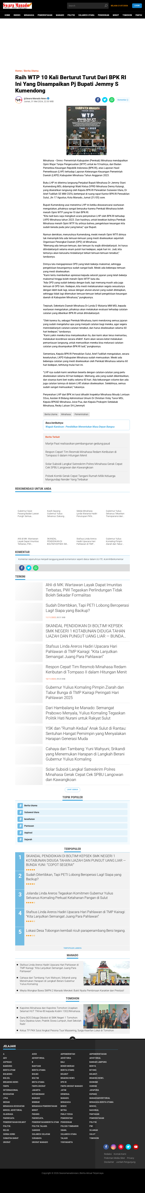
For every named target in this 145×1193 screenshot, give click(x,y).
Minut (116, 15)
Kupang (93, 1094)
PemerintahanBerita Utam (45, 1122)
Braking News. (96, 1078)
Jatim (63, 1090)
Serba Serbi (9, 1134)
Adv (5, 1058)
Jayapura (94, 1090)
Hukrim (93, 1086)
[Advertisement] (72, 42)
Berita (92, 1066)
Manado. (65, 1098)
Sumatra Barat (11, 1138)
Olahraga (8, 1114)
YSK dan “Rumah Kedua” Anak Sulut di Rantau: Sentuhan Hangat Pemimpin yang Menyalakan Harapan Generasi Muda (86, 733)
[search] (88, 6)
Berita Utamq (67, 1070)
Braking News (68, 1078)
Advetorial (95, 1058)
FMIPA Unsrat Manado (72, 1086)
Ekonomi (93, 1082)
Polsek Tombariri (70, 1126)
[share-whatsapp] (111, 99)
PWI (91, 1126)
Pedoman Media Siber (114, 1158)
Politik (71, 15)
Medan (6, 1102)
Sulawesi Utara (86, 15)
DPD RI (64, 1082)
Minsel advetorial (12, 1110)
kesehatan (29, 819)
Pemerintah (67, 1118)
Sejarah (28, 839)
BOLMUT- (93, 1074)
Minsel (93, 1106)
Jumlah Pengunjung (125, 1162)
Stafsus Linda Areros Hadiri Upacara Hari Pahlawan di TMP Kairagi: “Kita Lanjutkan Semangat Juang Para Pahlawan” (81, 651)
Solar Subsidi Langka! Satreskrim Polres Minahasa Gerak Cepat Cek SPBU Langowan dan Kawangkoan (84, 774)
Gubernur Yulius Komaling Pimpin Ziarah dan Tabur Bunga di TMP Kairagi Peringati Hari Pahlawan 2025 (85, 692)
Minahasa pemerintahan (44, 1106)
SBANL (64, 1130)
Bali (63, 1062)
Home (7, 15)
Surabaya (37, 1138)
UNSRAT (7, 1142)
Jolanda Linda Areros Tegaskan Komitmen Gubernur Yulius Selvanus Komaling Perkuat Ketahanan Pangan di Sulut (69, 895)
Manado (60, 15)
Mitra (64, 1110)
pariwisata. (38, 1118)
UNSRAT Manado (40, 1142)
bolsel (6, 1078)
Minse (64, 1106)
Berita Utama (51, 414)
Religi (6, 1130)
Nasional (94, 1110)
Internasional (10, 1090)
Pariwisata (8, 1118)
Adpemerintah (68, 1054)
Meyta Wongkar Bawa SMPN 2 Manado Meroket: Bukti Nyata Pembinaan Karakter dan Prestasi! (72, 990)
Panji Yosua (67, 1114)
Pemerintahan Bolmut (14, 1122)
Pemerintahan (45, 15)
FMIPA (6, 1086)
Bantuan (36, 1066)
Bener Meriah (67, 1066)
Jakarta (36, 1090)
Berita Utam (9, 1070)
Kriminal (65, 1094)
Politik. (7, 1126)
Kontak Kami (120, 1154)
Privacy (130, 1158)
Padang (35, 1114)
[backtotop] (72, 1039)
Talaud (64, 1138)
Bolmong (7, 1074)
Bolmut (64, 1074)
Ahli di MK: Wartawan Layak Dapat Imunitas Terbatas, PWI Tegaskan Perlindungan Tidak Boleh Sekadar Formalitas (84, 590)
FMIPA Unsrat (39, 1086)
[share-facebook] (98, 99)
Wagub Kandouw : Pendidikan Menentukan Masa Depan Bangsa (80, 426)
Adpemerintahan (98, 1054)
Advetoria (66, 1058)
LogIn (137, 6)
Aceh (34, 1054)
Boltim (35, 1078)
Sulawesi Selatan (41, 1134)
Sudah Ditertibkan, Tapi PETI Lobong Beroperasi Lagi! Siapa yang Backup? (87, 608)
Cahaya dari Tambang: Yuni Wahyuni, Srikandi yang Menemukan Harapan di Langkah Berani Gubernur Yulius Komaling (85, 754)
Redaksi (108, 1154)
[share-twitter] (105, 99)
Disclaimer (109, 1162)
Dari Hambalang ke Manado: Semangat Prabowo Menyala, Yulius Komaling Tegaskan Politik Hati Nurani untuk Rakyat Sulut (85, 713)
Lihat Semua (72, 790)
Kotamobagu (38, 1094)
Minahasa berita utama (101, 1102)
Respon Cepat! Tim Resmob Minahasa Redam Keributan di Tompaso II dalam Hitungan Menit (86, 669)
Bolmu (35, 1074)
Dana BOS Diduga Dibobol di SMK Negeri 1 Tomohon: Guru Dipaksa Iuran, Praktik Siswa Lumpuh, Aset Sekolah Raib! (50, 1021)
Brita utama (38, 1082)
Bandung (7, 1066)
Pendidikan (103, 15)
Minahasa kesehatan (13, 1106)
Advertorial (38, 1058)
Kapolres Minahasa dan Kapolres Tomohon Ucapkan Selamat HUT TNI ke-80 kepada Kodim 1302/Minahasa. (50, 1009)
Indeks (17, 15)
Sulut (92, 1134)
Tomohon (127, 15)
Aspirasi (28, 832)
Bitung (92, 1070)
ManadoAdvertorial (99, 1098)
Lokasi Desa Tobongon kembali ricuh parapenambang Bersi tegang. (75, 931)
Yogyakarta (67, 1142)
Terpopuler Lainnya (72, 948)
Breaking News (10, 1082)
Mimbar (36, 1102)
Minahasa (29, 15)
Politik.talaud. (39, 1126)
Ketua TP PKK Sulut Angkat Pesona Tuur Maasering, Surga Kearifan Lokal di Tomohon (67, 1030)
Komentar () (123, 100)
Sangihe (36, 1130)
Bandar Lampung (98, 1062)
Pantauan (29, 826)
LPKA (5, 1098)
